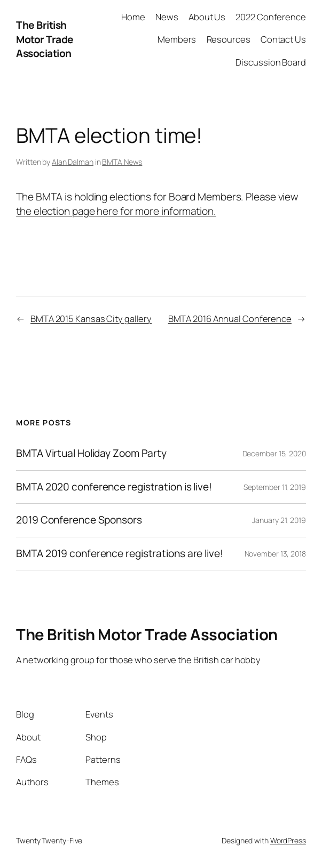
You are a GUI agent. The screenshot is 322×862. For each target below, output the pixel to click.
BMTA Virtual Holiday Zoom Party (91, 453)
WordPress (288, 840)
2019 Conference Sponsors (79, 520)
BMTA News (122, 162)
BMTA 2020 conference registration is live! (114, 487)
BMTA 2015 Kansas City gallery (91, 318)
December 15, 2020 (274, 453)
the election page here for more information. (116, 211)
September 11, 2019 (275, 487)
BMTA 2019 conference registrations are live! (119, 553)
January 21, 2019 (278, 520)
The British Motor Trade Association (45, 39)
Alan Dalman (72, 162)
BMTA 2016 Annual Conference (230, 318)
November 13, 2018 (275, 554)
